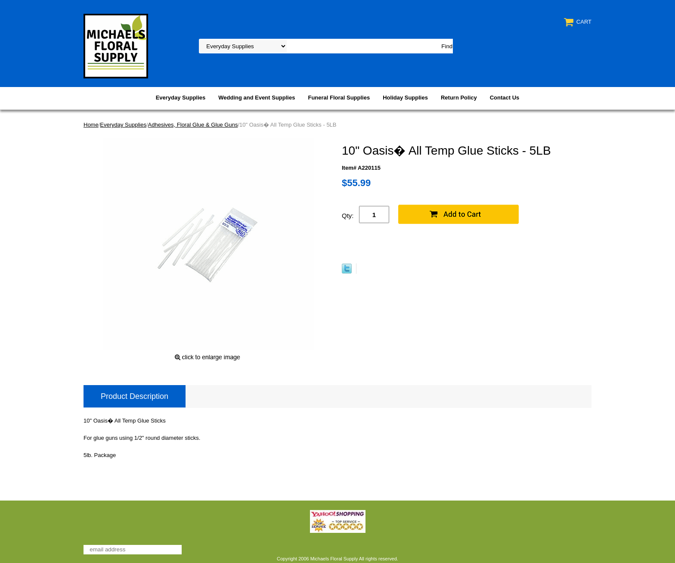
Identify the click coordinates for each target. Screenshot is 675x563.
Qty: (348, 215)
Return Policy (459, 97)
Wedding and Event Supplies (256, 97)
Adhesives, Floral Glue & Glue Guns (193, 124)
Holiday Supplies (405, 97)
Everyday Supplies (181, 97)
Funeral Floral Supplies (339, 97)
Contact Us (505, 97)
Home (91, 124)
